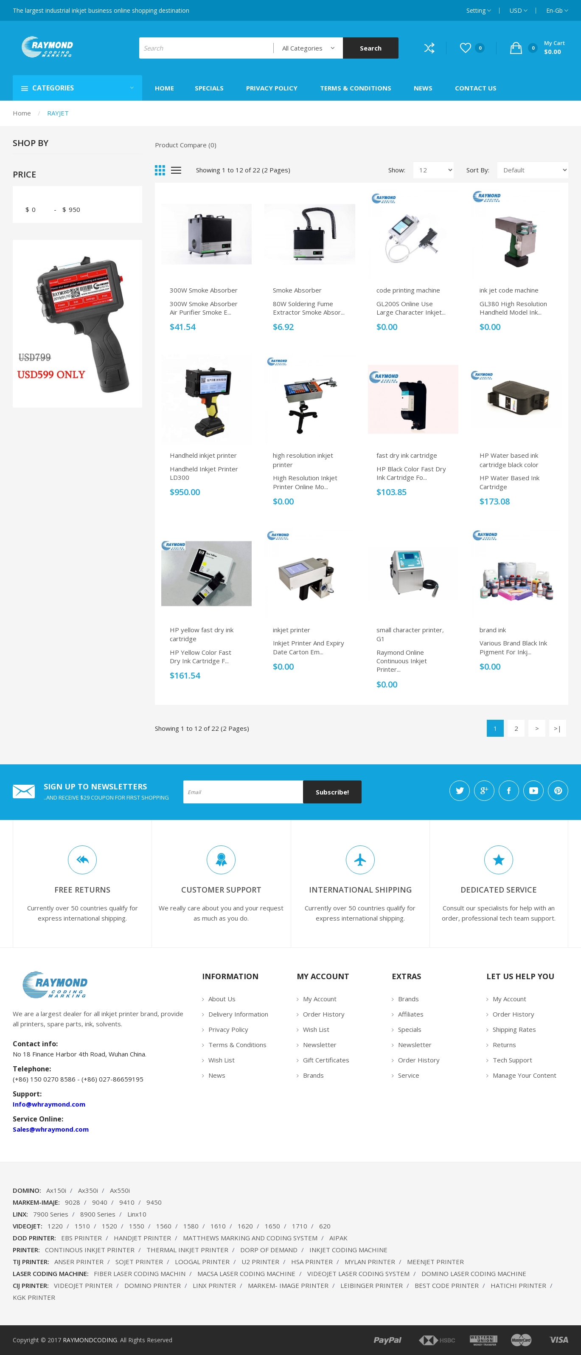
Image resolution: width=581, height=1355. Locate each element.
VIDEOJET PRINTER (83, 1285)
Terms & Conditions (237, 1044)
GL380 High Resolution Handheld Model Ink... (513, 307)
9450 (154, 1202)
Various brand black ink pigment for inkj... (513, 647)
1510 (82, 1226)
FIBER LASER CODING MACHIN (139, 1273)
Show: (396, 170)
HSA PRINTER (312, 1261)
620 (325, 1226)
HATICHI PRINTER (518, 1285)
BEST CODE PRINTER (447, 1285)
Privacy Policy (228, 1029)
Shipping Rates (514, 1029)
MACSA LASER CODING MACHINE (246, 1273)
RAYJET (58, 113)
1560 (163, 1226)
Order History (324, 1014)
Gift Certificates (326, 1060)
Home (22, 113)
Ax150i (56, 1190)
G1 (380, 638)
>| (557, 728)
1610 (218, 1226)
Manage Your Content (524, 1075)
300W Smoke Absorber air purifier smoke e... (204, 307)
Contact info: (35, 1043)
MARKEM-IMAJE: (36, 1202)
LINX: (20, 1214)
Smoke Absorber (297, 290)
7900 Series (50, 1214)
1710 (299, 1226)
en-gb (557, 10)
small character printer (409, 629)
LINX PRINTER (214, 1285)
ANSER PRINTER (79, 1261)
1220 (55, 1226)
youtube (533, 790)
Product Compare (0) (185, 145)
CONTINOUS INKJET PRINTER (90, 1249)
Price (24, 174)
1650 (272, 1226)
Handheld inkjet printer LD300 (204, 473)
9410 (127, 1202)
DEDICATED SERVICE (498, 890)
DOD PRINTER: (34, 1238)
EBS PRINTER (81, 1238)
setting (478, 10)
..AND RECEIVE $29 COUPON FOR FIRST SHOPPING (106, 797)
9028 (72, 1202)
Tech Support (512, 1060)
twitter (459, 790)
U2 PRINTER (260, 1261)
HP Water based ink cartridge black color (509, 459)
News (216, 1075)
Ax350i (88, 1190)
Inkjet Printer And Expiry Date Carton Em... (308, 647)
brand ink (493, 629)
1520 (109, 1226)
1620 (245, 1226)
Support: (27, 1094)
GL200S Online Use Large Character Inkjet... (411, 307)
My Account (320, 998)
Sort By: (477, 170)
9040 (99, 1202)
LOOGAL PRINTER (202, 1261)
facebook (509, 790)
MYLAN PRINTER (370, 1261)
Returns (504, 1044)
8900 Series (97, 1214)
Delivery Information (238, 1014)
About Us (222, 998)
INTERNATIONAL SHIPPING (360, 890)
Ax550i (120, 1190)
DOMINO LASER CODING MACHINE (473, 1273)
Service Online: (38, 1119)
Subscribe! (332, 792)
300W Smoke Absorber (204, 290)
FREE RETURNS (82, 890)
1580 (191, 1226)
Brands (313, 1075)
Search (371, 48)
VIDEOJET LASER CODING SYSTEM (358, 1273)
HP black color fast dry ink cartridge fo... (411, 473)
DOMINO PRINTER (152, 1285)
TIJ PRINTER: (31, 1261)
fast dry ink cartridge (406, 455)
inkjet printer (291, 629)
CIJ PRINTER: (31, 1285)
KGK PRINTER (34, 1297)
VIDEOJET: (27, 1226)
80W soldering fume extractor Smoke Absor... (309, 307)
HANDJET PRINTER (142, 1238)
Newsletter (320, 1044)
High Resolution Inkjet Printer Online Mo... (305, 481)
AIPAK (338, 1238)
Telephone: (32, 1068)
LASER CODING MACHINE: (51, 1273)
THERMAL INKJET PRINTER (187, 1249)
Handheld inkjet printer (203, 455)
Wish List (221, 1060)
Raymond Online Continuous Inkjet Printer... (401, 661)
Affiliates (411, 1014)
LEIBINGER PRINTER (371, 1285)
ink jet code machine (509, 290)
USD (519, 10)
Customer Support (221, 890)
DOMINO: (27, 1190)
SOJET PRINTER (139, 1261)
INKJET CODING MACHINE (348, 1249)
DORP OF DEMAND (269, 1249)
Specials (409, 1029)
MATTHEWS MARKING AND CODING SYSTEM (250, 1238)
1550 (136, 1226)
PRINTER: (26, 1249)
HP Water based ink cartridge (509, 481)
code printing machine (408, 290)
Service (408, 1075)
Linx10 (136, 1214)
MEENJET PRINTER (435, 1261)
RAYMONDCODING (90, 1340)
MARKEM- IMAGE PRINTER (288, 1285)
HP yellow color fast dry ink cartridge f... (200, 656)
